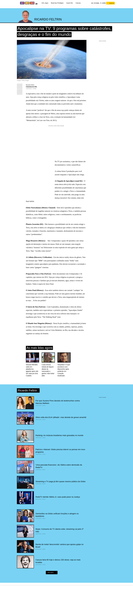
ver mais (52, 573)
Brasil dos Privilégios (57, 3)
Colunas (78, 3)
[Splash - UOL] (27, 3)
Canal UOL (69, 3)
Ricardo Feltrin (30, 85)
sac (92, 3)
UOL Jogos (45, 3)
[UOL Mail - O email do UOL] (96, 3)
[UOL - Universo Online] (36, 3)
